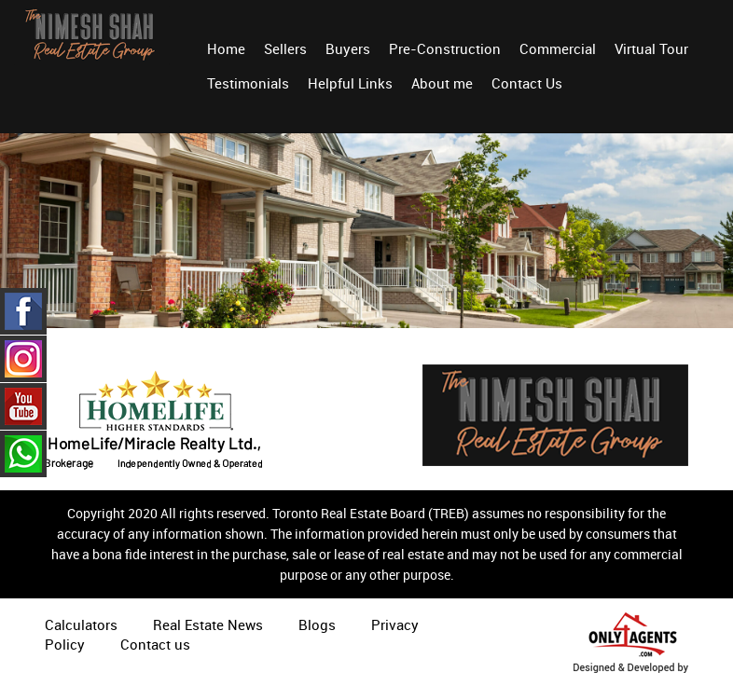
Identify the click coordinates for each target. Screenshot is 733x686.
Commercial (557, 48)
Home (226, 48)
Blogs (317, 624)
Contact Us (526, 83)
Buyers (347, 48)
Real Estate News (208, 624)
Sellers (285, 48)
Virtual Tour (651, 48)
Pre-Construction (445, 48)
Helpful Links (350, 83)
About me (442, 83)
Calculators (81, 624)
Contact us (155, 644)
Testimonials (248, 83)
